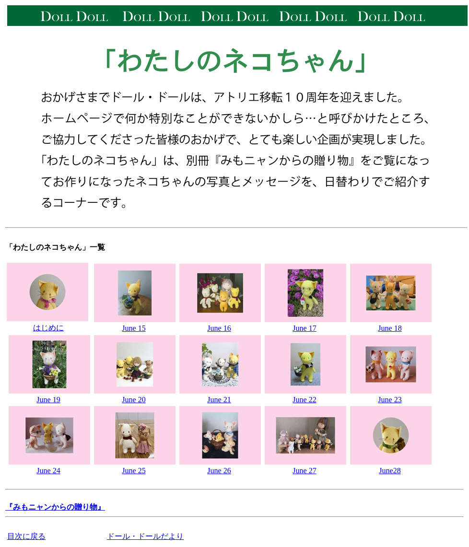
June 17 (304, 328)
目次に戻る (26, 536)
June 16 (219, 328)
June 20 (133, 400)
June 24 (48, 470)
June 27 (304, 470)
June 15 (133, 328)
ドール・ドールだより (145, 536)
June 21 (219, 400)
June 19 (48, 400)
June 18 (389, 328)
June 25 (133, 470)
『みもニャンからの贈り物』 (55, 507)
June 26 (219, 470)
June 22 (304, 400)
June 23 (389, 400)
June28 (389, 470)
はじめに (48, 328)
